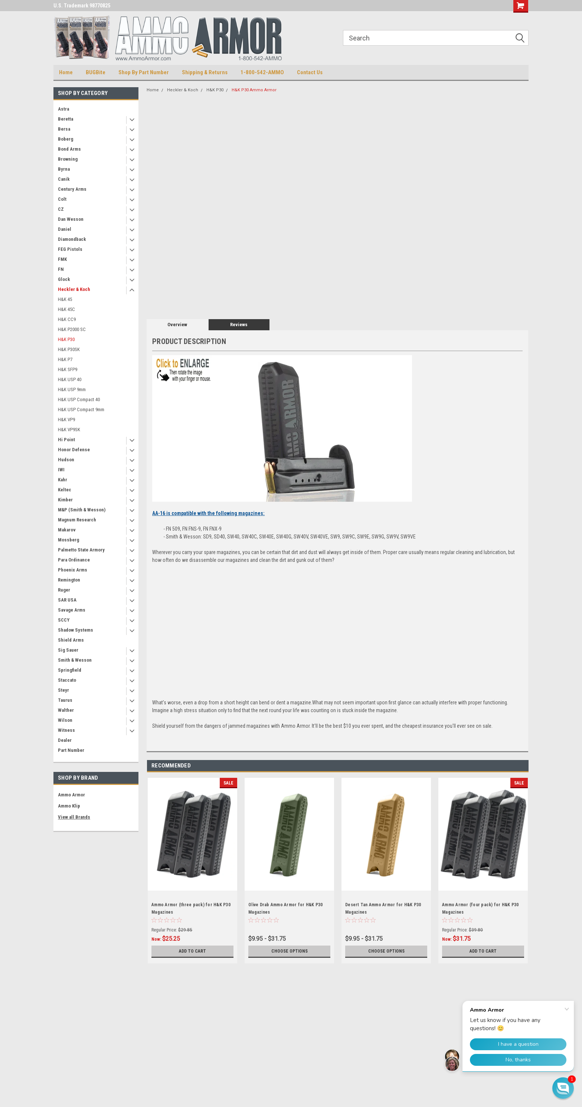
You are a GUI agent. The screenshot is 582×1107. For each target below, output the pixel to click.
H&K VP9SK (69, 429)
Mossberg (68, 540)
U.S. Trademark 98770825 (81, 6)
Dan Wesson (71, 219)
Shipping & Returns (205, 72)
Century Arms (72, 189)
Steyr (63, 690)
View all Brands (74, 817)
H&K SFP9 (67, 369)
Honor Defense (74, 449)
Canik (64, 179)
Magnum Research (77, 520)
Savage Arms (71, 610)
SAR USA (67, 600)
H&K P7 (65, 359)
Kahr (62, 479)
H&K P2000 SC (72, 329)
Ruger (64, 590)
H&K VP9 (66, 419)
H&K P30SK (69, 349)
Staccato (67, 680)
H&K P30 (66, 339)
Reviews (239, 324)
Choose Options (289, 951)
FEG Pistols (70, 249)
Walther (66, 710)
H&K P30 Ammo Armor (254, 90)
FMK (62, 259)
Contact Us (310, 72)
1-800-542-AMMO (262, 72)
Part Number (71, 750)
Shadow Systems (75, 630)
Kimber (65, 499)
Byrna (64, 169)
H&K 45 (65, 299)
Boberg (65, 139)
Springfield (69, 670)
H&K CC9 (67, 319)
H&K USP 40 (69, 379)
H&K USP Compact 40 (79, 399)
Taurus (65, 700)
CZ (61, 209)
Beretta (65, 119)
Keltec (64, 489)
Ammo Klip (69, 806)
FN (61, 269)
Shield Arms (71, 640)
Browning (68, 159)
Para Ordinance (74, 560)
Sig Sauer (68, 650)
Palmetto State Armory (81, 550)
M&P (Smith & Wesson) (81, 509)
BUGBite (95, 72)
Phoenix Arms (72, 570)
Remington (69, 580)
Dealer (65, 740)
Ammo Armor (71, 795)
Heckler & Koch (74, 289)
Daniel (64, 229)
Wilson (65, 720)
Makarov (67, 530)
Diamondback (72, 239)
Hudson (66, 459)
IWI (61, 469)
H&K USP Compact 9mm (81, 409)
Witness (66, 730)
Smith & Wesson (75, 660)
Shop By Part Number (143, 72)
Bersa (64, 129)
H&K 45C (66, 309)
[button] (563, 1088)
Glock (64, 279)
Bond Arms (69, 149)
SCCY (63, 620)
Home (66, 72)
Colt (62, 199)
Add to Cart (192, 951)
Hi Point (66, 439)
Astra (63, 109)
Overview (177, 324)
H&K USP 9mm (72, 389)
